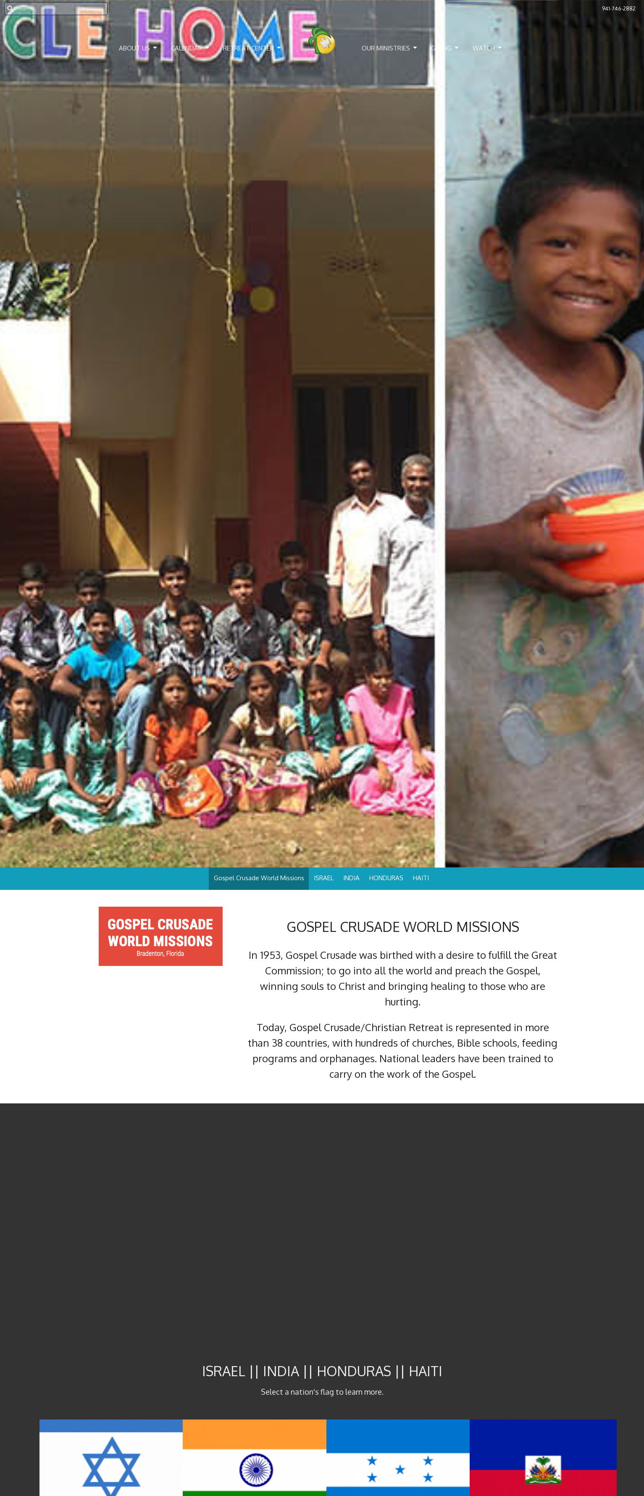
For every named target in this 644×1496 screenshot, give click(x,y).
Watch (488, 48)
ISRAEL (324, 878)
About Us (138, 48)
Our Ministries (390, 48)
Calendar (190, 48)
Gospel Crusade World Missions (259, 878)
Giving (445, 48)
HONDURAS (386, 878)
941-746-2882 (619, 8)
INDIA (351, 878)
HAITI (421, 878)
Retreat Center (252, 48)
